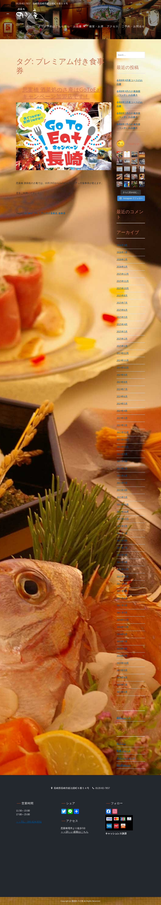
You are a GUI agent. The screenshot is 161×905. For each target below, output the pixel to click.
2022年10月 (123, 518)
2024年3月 (122, 418)
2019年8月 (122, 677)
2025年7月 (122, 302)
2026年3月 (122, 252)
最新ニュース (124, 717)
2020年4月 (122, 648)
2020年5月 (122, 641)
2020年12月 (123, 619)
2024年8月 (122, 382)
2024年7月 (122, 389)
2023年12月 (123, 432)
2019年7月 (122, 684)
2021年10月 (123, 576)
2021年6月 (122, 598)
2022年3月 (122, 547)
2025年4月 (122, 324)
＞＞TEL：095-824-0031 (29, 821)
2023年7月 (122, 468)
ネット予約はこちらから (54, 26)
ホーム (30, 26)
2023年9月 (122, 454)
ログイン (121, 743)
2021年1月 (122, 612)
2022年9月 (122, 526)
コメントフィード (126, 757)
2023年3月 (122, 497)
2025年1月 (122, 345)
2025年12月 (123, 273)
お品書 (77, 26)
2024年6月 (122, 396)
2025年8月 (122, 295)
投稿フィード (124, 750)
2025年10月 (123, 288)
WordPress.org (124, 765)
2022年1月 (122, 562)
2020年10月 (123, 627)
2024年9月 (122, 374)
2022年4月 (122, 540)
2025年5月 (122, 317)
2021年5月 (122, 605)
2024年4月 (122, 410)
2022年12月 (123, 504)
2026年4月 (122, 245)
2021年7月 (122, 590)
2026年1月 (122, 266)
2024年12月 (123, 353)
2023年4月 (122, 490)
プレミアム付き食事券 (45, 213)
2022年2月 (122, 554)
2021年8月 (122, 583)
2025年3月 (122, 331)
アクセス (113, 26)
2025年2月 (122, 338)
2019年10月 (123, 663)
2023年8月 (122, 461)
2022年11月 (123, 511)
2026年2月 (122, 259)
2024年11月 (123, 360)
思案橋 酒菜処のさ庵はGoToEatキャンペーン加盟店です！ (61, 93)
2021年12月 (123, 569)
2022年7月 (122, 533)
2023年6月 (122, 475)
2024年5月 (122, 403)
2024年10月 (123, 367)
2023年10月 (123, 446)
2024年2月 (122, 425)
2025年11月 (123, 281)
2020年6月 (122, 634)
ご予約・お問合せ (133, 26)
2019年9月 (122, 670)
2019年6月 (122, 691)
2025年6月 (122, 309)
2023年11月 (123, 439)
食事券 (61, 213)
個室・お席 (96, 26)
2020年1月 (122, 655)
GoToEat (28, 213)
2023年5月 (122, 482)
